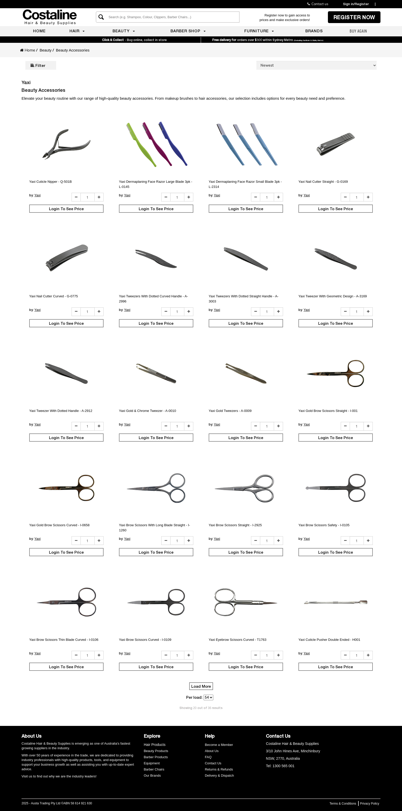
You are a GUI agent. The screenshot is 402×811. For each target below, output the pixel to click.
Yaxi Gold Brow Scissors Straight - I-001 (328, 411)
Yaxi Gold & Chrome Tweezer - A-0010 (147, 411)
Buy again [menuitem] (358, 31)
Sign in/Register (356, 4)
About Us (211, 751)
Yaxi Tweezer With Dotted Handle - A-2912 (60, 411)
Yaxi (37, 195)
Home (30, 50)
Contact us (317, 4)
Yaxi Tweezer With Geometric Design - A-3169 (332, 296)
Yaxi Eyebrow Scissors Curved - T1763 (237, 640)
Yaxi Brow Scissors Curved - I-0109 (145, 640)
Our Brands (153, 775)
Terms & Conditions (342, 803)
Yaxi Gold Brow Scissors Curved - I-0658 (59, 525)
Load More (201, 686)
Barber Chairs (154, 769)
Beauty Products (156, 751)
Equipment (152, 763)
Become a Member (219, 745)
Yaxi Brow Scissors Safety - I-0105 (323, 525)
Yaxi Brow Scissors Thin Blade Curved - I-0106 (63, 640)
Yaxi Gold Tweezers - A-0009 (230, 411)
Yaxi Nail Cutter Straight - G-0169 (323, 182)
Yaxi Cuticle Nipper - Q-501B (50, 182)
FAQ (208, 757)
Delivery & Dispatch (219, 775)
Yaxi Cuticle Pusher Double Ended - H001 (329, 640)
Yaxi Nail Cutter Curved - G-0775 (53, 296)
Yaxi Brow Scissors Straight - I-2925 (235, 525)
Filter (38, 65)
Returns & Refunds (219, 769)
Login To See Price (66, 208)
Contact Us (213, 763)
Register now (354, 17)
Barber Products (156, 757)
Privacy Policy (369, 803)
